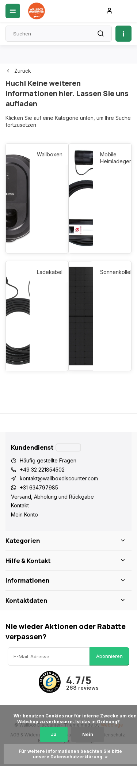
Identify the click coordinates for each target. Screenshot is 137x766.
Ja (54, 734)
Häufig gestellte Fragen (48, 460)
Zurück (18, 71)
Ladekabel (49, 272)
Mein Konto (24, 514)
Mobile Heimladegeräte (112, 158)
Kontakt (20, 505)
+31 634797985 (39, 487)
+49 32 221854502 (42, 469)
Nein (87, 734)
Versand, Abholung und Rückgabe (52, 496)
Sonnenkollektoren (112, 272)
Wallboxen (49, 154)
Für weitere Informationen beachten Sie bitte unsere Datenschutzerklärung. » (71, 753)
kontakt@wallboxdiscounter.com (59, 478)
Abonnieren (109, 656)
